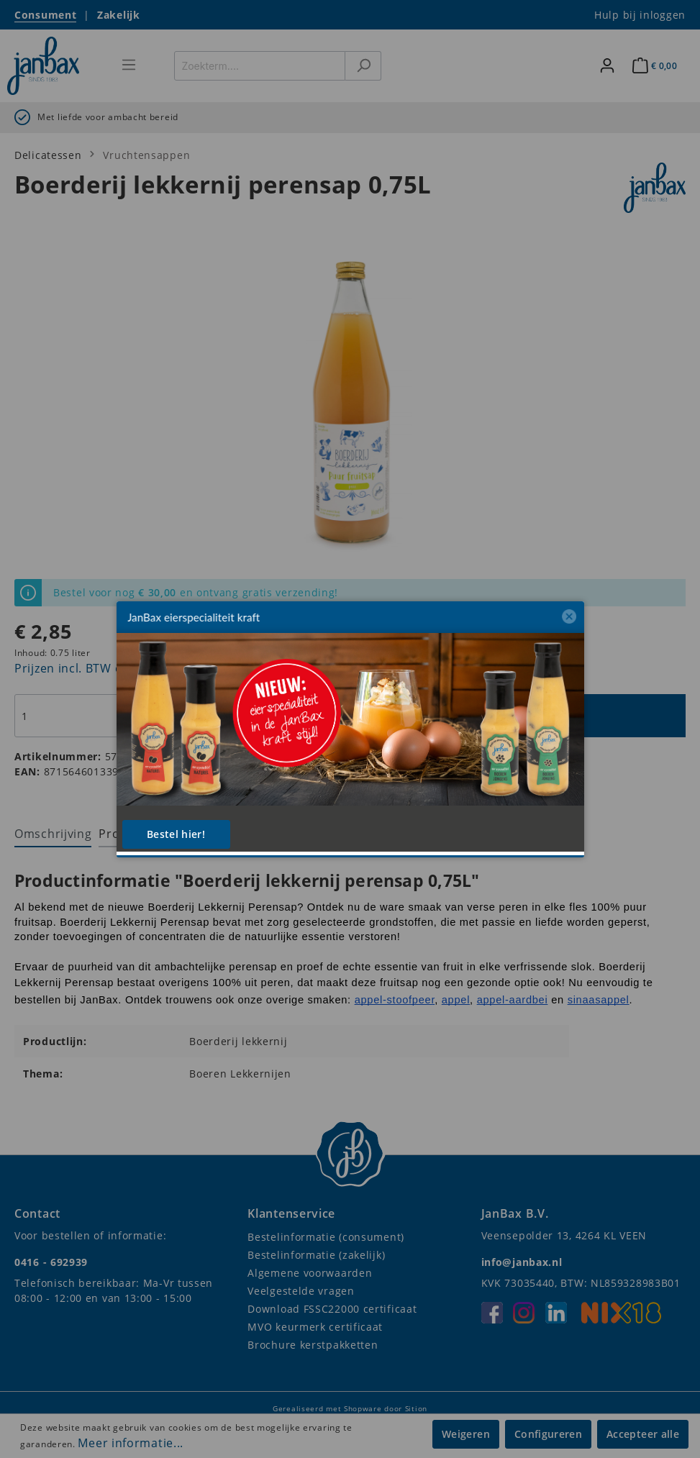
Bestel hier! (176, 834)
